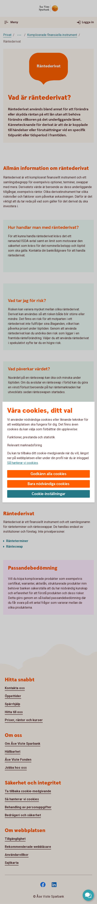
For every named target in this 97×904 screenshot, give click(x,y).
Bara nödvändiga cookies (48, 483)
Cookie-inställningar (48, 493)
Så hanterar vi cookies (22, 463)
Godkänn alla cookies (48, 473)
